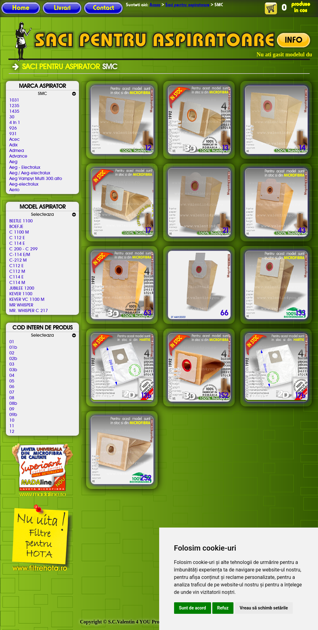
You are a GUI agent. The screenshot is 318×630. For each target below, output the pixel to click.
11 (11, 426)
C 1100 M (19, 232)
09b (13, 415)
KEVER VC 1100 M (26, 299)
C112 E (16, 266)
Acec (14, 139)
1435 (14, 111)
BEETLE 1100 (21, 221)
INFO (293, 40)
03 (11, 364)
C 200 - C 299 (23, 249)
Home (20, 8)
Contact (103, 8)
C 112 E (17, 238)
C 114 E (17, 243)
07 (11, 392)
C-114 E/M (19, 255)
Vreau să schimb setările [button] (264, 607)
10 (11, 420)
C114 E (16, 277)
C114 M (17, 283)
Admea (16, 151)
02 (11, 353)
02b (13, 359)
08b (13, 403)
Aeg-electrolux (23, 184)
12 (11, 431)
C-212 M (18, 260)
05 (11, 381)
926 (13, 128)
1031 (14, 100)
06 (11, 387)
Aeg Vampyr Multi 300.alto (35, 179)
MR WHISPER (21, 305)
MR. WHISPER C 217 (28, 311)
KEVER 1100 (20, 294)
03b (13, 370)
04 (11, 375)
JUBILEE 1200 (21, 288)
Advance (18, 156)
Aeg (13, 162)
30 (11, 117)
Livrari (62, 8)
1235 (14, 106)
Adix (13, 145)
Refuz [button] (223, 607)
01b (13, 347)
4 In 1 (14, 123)
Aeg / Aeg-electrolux (29, 173)
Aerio (14, 190)
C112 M (17, 271)
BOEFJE (16, 227)
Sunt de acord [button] (192, 607)
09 (11, 409)
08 (11, 398)
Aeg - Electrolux (24, 167)
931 (13, 134)
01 (11, 342)
